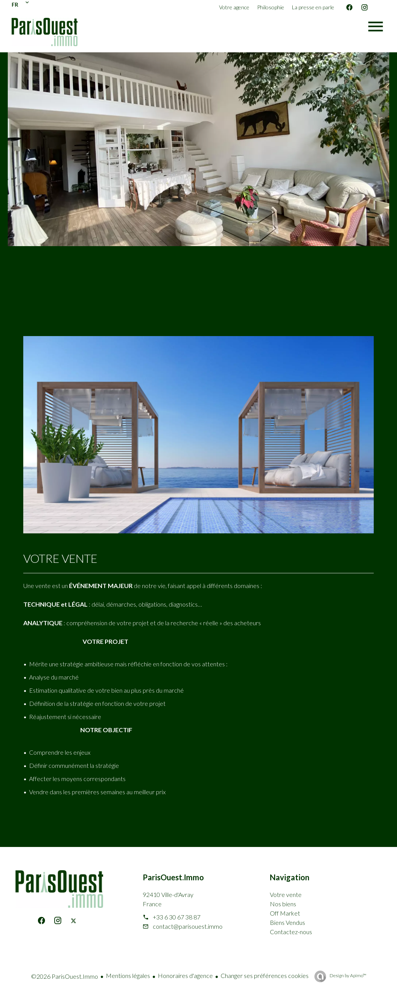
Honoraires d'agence (185, 975)
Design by (347, 975)
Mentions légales (128, 975)
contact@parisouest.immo (188, 926)
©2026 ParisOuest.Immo (64, 976)
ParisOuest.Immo (173, 877)
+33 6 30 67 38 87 (176, 917)
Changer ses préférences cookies (265, 975)
